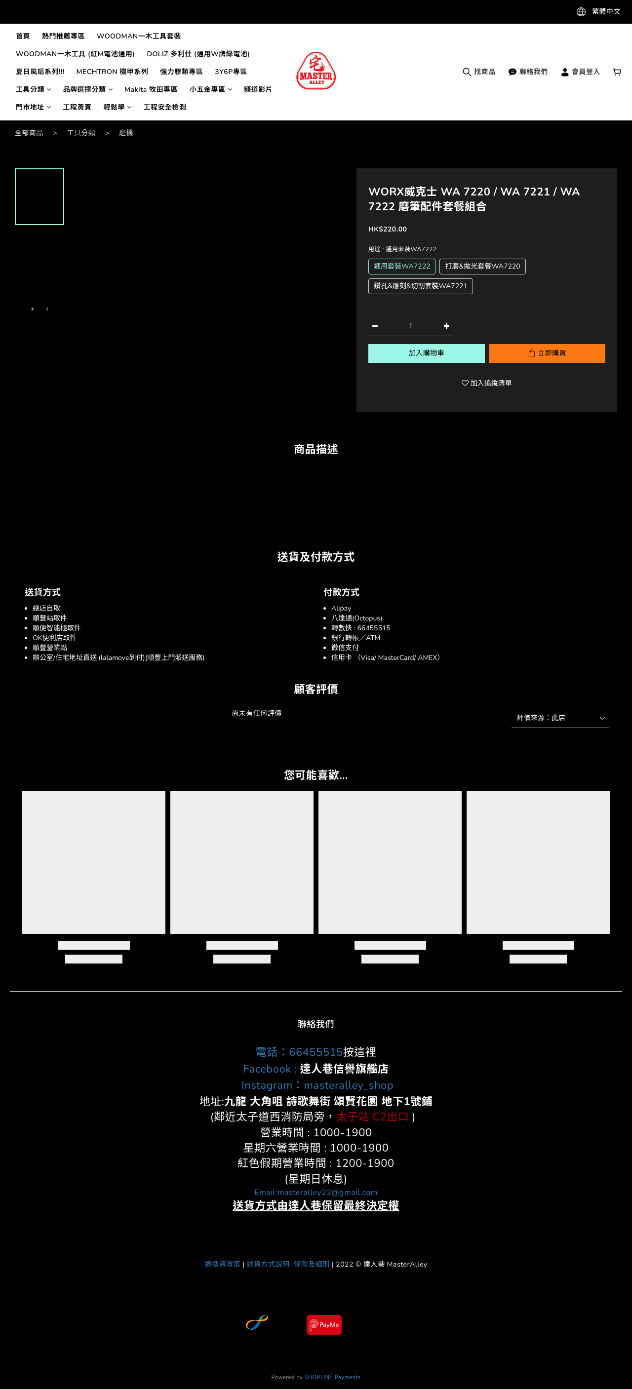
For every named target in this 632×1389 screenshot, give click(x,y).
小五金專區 (211, 89)
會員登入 (580, 72)
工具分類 (33, 89)
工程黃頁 (77, 107)
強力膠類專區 (181, 72)
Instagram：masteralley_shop (316, 1085)
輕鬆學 (118, 107)
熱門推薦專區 (63, 36)
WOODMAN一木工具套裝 (139, 36)
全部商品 (29, 133)
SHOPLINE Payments (333, 1377)
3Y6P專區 (231, 72)
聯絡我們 (528, 72)
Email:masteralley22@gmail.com (316, 1192)
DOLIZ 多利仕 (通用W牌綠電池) (198, 54)
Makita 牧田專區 (151, 89)
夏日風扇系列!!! (40, 72)
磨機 (126, 133)
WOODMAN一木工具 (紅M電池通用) (75, 54)
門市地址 (33, 107)
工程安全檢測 (165, 107)
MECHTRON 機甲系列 (112, 72)
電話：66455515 (299, 1052)
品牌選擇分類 (88, 89)
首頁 (23, 36)
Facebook (267, 1069)
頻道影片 (258, 89)
